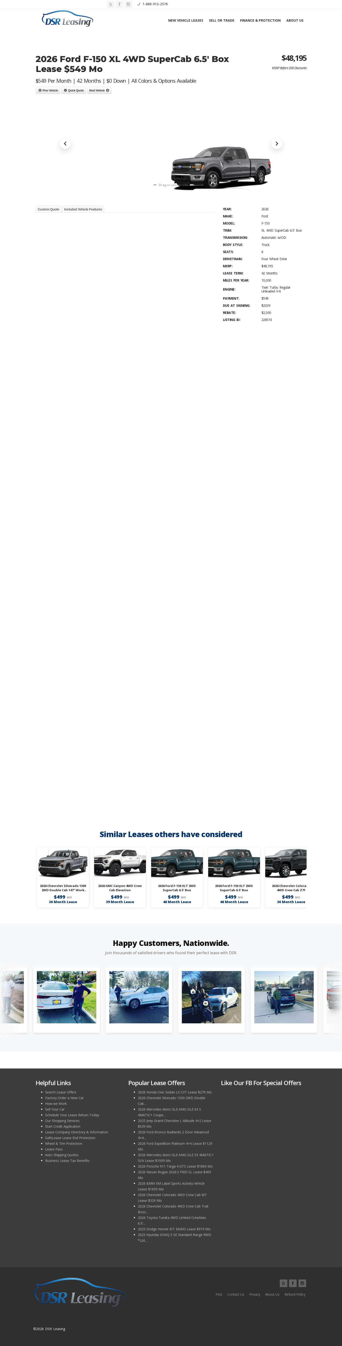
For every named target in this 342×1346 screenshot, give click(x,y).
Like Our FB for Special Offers (261, 1082)
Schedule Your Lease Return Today (72, 1115)
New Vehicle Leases (185, 20)
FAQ (219, 1294)
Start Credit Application (62, 1126)
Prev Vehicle (50, 90)
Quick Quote (76, 90)
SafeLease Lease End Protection (70, 1137)
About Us (294, 20)
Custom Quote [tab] (48, 209)
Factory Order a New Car (64, 1098)
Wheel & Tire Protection (63, 1143)
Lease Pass (54, 1149)
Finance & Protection (260, 20)
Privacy (254, 1294)
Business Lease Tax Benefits (67, 1160)
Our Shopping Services (62, 1120)
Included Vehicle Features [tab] (83, 209)
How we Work (56, 1103)
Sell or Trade (221, 20)
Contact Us (235, 1294)
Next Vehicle (97, 90)
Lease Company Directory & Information (76, 1132)
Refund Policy (294, 1294)
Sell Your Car (55, 1109)
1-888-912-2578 (291, 4)
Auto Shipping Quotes (62, 1155)
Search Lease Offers (60, 1092)
